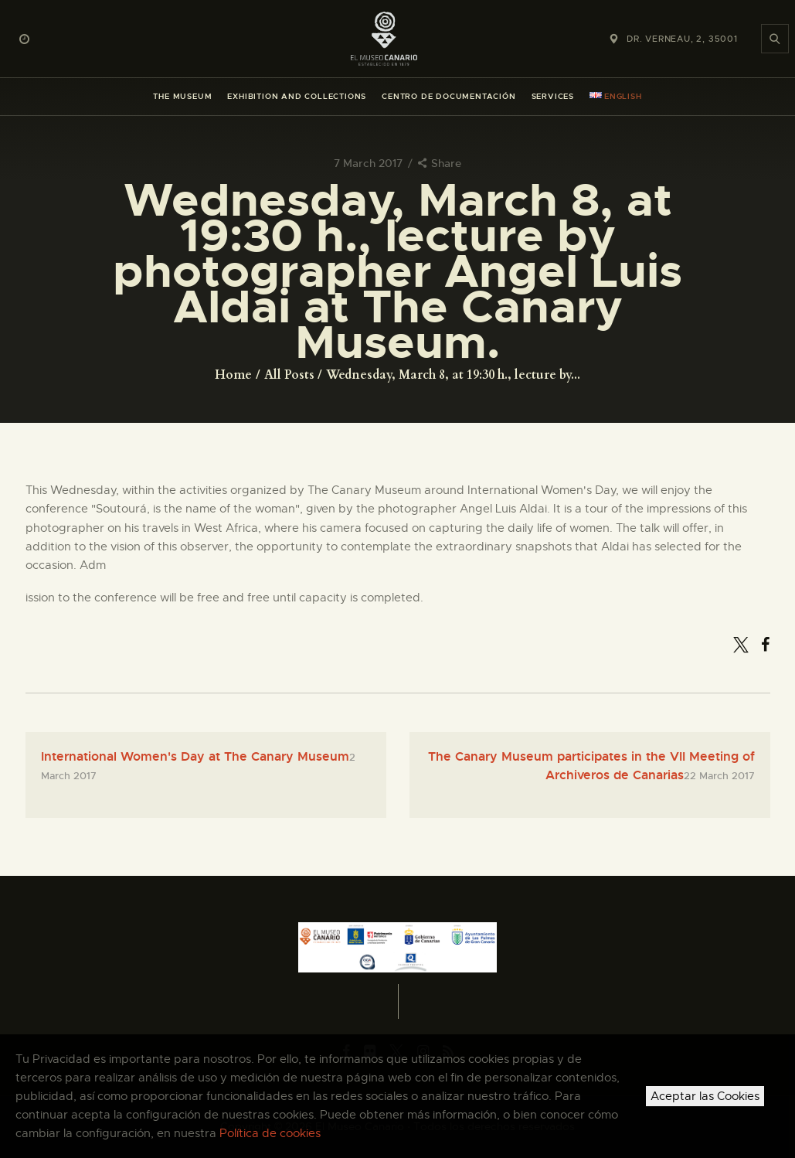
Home (233, 374)
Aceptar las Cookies (705, 1096)
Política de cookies (270, 1133)
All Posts (289, 374)
